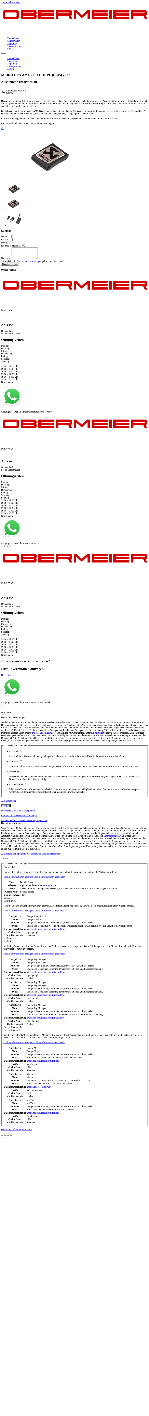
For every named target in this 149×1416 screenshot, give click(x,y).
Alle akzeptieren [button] (8, 803)
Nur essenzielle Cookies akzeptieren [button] (18, 813)
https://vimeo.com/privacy (39, 1089)
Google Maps (33, 1053)
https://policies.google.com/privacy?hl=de (46, 931)
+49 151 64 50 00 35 (10, 318)
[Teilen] (5, 1137)
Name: (4, 236)
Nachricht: (6, 260)
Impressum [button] (42, 822)
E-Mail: (5, 239)
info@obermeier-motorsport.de (15, 321)
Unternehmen (13, 38)
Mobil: (4, 242)
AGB (29, 411)
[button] (74, 53)
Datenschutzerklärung (42, 735)
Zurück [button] (4, 861)
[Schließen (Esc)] (2, 1137)
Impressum (6, 411)
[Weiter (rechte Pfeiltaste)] (5, 1139)
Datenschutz (19, 411)
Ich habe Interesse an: (11, 245)
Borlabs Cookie (27, 884)
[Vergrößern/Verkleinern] (11, 1137)
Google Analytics (35, 921)
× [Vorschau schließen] (1, 707)
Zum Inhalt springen (10, 2)
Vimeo (30, 1079)
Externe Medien (18, 786)
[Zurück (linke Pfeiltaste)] (2, 1139)
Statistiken (15, 763)
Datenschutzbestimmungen (28, 263)
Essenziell (15, 753)
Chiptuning (12, 43)
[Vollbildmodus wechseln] (8, 1137)
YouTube (31, 1105)
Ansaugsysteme (14, 46)
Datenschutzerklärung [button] (26, 822)
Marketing (15, 774)
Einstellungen (97, 735)
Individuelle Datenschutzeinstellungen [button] (19, 818)
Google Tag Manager (36, 964)
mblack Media (58, 414)
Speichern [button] (5, 808)
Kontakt (10, 48)
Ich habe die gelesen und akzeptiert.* (35, 263)
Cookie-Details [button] (8, 822)
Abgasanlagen (13, 41)
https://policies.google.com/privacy (43, 1063)
